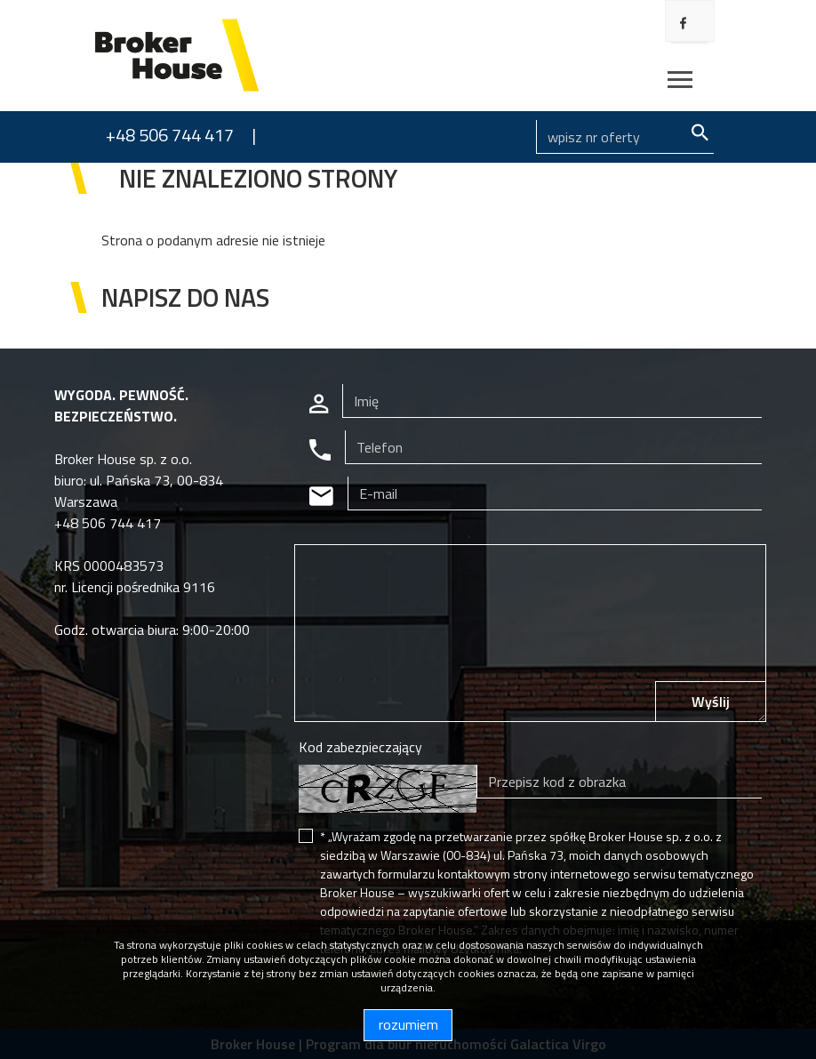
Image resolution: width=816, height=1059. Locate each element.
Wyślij (711, 701)
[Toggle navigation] (680, 82)
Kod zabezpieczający (360, 747)
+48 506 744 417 (170, 134)
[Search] (625, 137)
